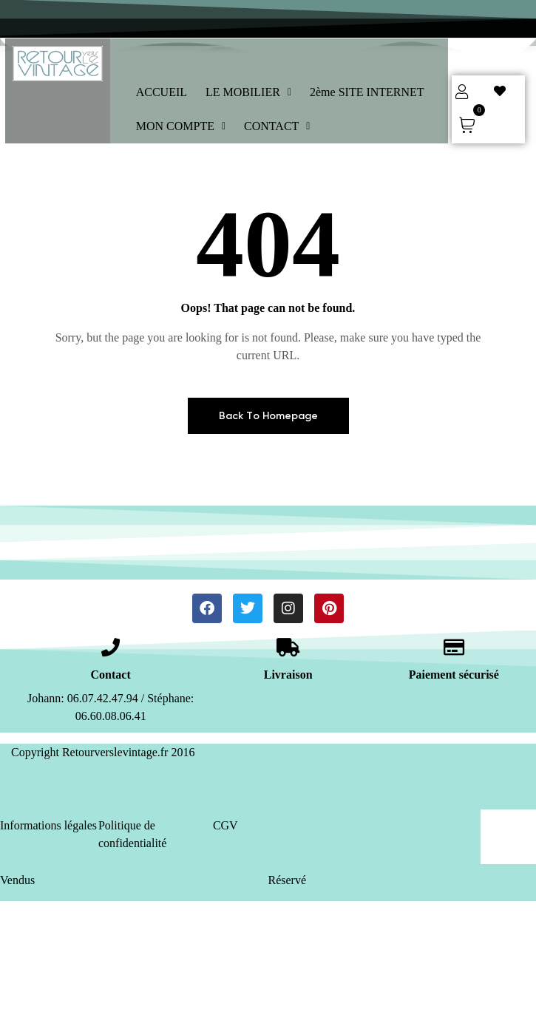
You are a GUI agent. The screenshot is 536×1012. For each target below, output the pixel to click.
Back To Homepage (268, 416)
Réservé (287, 880)
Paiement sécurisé (454, 674)
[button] (248, 92)
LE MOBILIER (248, 92)
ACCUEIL (161, 92)
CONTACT (277, 126)
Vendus (17, 880)
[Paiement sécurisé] (453, 647)
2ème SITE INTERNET (367, 92)
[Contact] (110, 647)
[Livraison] (288, 647)
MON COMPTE (180, 126)
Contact (111, 674)
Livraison (288, 674)
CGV (225, 825)
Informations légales (48, 825)
